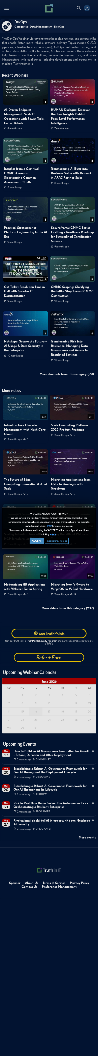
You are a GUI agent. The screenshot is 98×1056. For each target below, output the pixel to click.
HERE (48, 526)
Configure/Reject (57, 540)
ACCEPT (36, 540)
